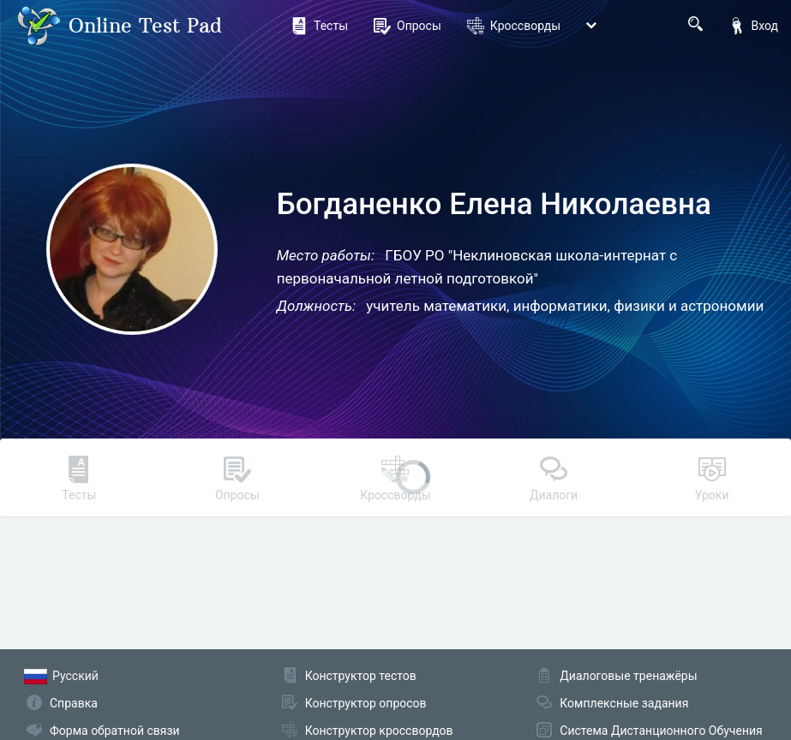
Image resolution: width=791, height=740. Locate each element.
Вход (753, 25)
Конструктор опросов (366, 703)
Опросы (407, 25)
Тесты (319, 25)
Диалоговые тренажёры (628, 676)
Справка (74, 703)
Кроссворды (513, 25)
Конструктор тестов (360, 676)
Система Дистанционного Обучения (661, 730)
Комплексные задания (624, 703)
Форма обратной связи (115, 730)
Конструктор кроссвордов (379, 730)
